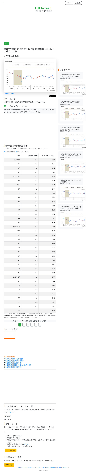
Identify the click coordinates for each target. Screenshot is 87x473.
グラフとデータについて (30, 467)
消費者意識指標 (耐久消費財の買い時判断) (18, 365)
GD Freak (43, 8)
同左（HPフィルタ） (23, 151)
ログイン (69, 3)
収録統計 (20, 467)
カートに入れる (10, 450)
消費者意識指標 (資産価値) (13, 367)
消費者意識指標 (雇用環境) (13, 363)
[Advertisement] (43, 26)
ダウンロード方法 (9, 94)
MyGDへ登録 (9, 465)
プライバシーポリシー (43, 467)
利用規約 (65, 467)
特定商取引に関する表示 (56, 467)
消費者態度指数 (10, 151)
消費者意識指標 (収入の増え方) (14, 361)
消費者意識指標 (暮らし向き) (14, 359)
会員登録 (78, 3)
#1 (6, 43)
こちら (9, 412)
